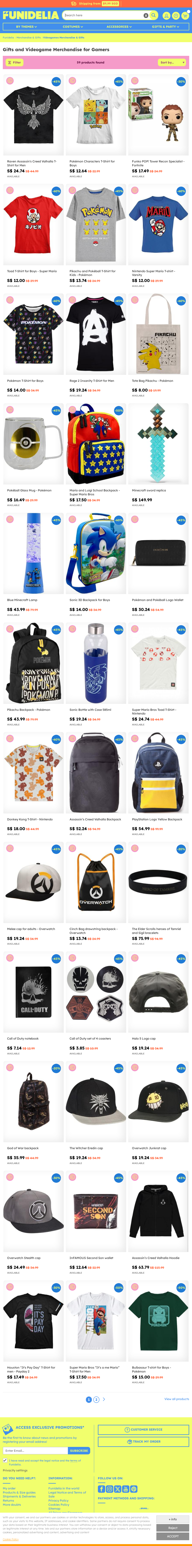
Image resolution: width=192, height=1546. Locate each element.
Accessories (117, 26)
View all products (176, 1399)
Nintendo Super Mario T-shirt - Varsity (153, 273)
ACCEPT (173, 1536)
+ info (173, 1519)
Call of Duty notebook (23, 1039)
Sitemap (54, 1509)
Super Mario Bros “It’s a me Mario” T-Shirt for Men (94, 1369)
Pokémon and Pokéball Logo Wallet (157, 600)
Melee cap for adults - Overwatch (31, 929)
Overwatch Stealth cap (23, 1258)
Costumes (71, 26)
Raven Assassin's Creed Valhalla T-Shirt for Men (31, 163)
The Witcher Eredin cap (86, 1148)
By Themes (25, 26)
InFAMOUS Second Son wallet (91, 1258)
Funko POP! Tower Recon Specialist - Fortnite (158, 163)
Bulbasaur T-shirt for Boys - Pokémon (151, 1369)
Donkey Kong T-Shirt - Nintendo (30, 819)
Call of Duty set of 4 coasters (90, 1039)
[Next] (104, 1399)
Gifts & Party (164, 26)
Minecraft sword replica (149, 491)
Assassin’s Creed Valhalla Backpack (95, 819)
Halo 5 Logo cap (144, 1039)
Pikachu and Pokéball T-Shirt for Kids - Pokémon (93, 273)
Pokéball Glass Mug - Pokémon (29, 491)
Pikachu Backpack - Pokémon (28, 710)
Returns (8, 1501)
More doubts (12, 1505)
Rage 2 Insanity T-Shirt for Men (92, 381)
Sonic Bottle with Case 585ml (90, 710)
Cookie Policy (11, 1539)
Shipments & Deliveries (19, 1497)
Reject (172, 1528)
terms (73, 1460)
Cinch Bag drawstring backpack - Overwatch (94, 931)
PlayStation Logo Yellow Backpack (157, 819)
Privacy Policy (58, 1501)
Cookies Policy (58, 1505)
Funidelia (8, 37)
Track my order (143, 1442)
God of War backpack (23, 1148)
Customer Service (143, 1430)
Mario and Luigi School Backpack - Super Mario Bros (95, 492)
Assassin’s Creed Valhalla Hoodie (155, 1258)
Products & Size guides (19, 1492)
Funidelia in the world (63, 1489)
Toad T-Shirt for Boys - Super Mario (32, 271)
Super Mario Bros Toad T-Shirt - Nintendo (154, 712)
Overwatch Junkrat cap (149, 1148)
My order (9, 1489)
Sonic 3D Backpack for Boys (90, 600)
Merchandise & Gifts (28, 37)
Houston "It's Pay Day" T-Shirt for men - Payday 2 (31, 1369)
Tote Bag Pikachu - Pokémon (152, 381)
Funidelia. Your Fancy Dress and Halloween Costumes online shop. (31, 15)
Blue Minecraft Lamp (22, 600)
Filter (17, 62)
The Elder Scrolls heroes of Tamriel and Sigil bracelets (156, 931)
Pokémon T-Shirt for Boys (25, 381)
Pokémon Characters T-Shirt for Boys (92, 163)
